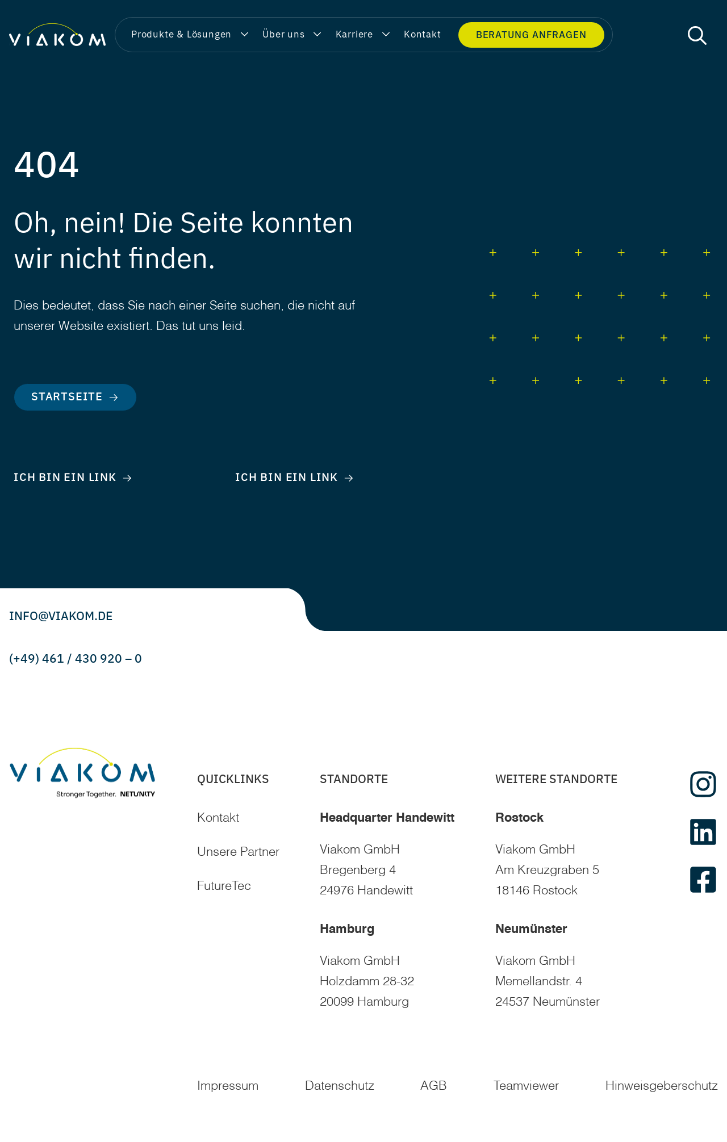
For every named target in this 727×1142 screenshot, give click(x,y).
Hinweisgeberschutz (661, 1086)
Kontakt (218, 818)
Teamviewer (526, 1086)
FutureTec (224, 886)
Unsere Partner (238, 852)
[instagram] (703, 784)
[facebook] (703, 879)
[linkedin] (703, 832)
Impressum (227, 1086)
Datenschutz (339, 1086)
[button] (697, 35)
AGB (433, 1086)
